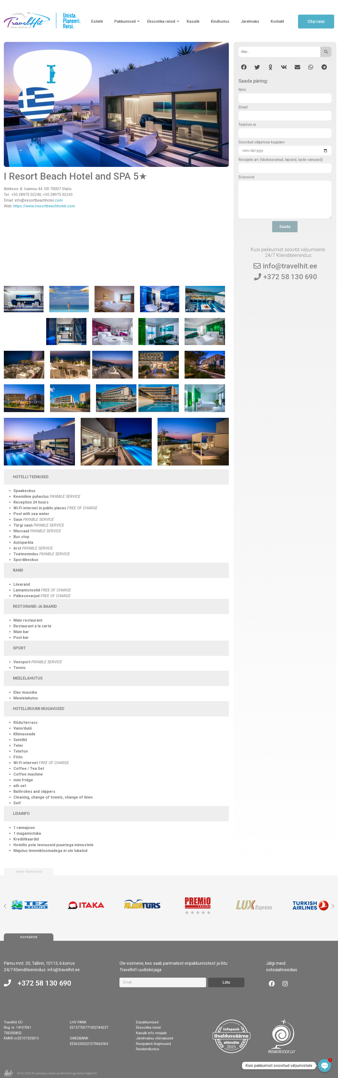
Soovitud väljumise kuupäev (261, 142)
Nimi (242, 90)
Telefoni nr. (247, 125)
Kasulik (193, 21)
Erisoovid (246, 177)
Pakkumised (125, 21)
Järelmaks (250, 21)
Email (243, 107)
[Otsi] (279, 52)
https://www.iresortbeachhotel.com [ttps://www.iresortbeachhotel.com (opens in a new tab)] (44, 206)
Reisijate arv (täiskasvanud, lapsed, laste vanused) (280, 160)
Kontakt (277, 21)
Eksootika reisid (162, 21)
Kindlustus (220, 21)
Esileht (97, 21)
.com (58, 200)
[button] (243, 67)
